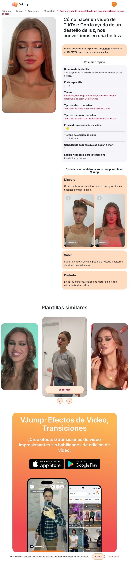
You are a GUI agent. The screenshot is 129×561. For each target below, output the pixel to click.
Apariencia (33, 11)
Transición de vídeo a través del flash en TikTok (87, 108)
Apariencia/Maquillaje (74, 95)
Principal (6, 11)
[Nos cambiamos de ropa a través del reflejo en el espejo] (48, 515)
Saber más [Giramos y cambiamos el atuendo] (64, 389)
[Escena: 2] (110, 220)
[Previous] (60, 401)
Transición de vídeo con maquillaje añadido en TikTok (90, 118)
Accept (98, 556)
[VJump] (20, 4)
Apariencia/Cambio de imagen (101, 95)
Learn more (113, 556)
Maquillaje (49, 11)
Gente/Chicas (91, 98)
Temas (19, 11)
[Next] (69, 401)
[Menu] (114, 4)
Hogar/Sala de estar (74, 98)
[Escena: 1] (79, 220)
